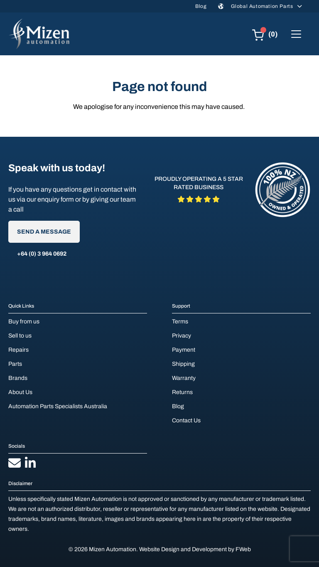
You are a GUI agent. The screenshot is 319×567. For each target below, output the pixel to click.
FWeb (243, 549)
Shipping (183, 364)
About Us (20, 392)
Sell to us (20, 336)
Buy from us (23, 321)
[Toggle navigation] (296, 34)
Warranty (184, 378)
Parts (15, 364)
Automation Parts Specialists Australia (57, 406)
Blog (200, 6)
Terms (180, 321)
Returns (182, 392)
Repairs (18, 350)
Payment (183, 350)
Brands (17, 378)
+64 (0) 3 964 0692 (41, 254)
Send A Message (44, 232)
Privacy (181, 336)
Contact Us (186, 420)
